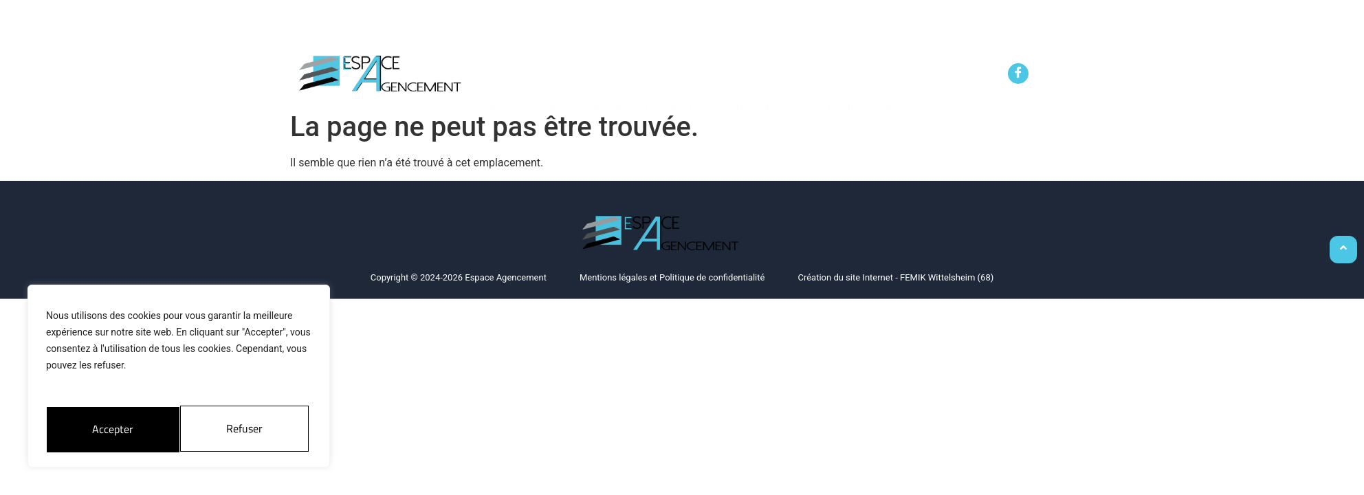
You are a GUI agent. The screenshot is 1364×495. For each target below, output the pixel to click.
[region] (179, 378)
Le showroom (859, 77)
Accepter (245, 428)
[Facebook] (1018, 73)
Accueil (507, 77)
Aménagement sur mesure (621, 77)
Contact (936, 77)
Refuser (109, 428)
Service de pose (761, 77)
